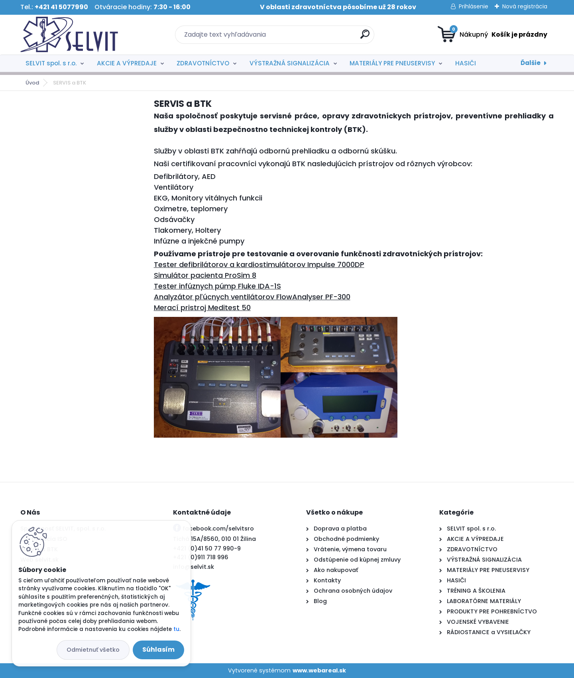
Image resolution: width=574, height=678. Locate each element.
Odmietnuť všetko (93, 650)
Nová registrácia (524, 6)
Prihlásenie (473, 6)
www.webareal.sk (319, 670)
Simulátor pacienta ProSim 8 (205, 275)
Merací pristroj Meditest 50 (202, 307)
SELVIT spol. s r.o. (51, 63)
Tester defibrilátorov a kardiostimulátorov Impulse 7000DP (259, 264)
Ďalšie (531, 63)
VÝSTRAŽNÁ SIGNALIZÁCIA (290, 63)
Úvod (32, 82)
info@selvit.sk (193, 567)
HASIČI (465, 63)
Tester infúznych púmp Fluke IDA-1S (217, 286)
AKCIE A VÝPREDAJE (127, 63)
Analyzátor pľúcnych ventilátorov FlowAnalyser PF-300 (252, 297)
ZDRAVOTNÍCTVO (203, 63)
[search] (365, 37)
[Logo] (69, 35)
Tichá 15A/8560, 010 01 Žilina (214, 539)
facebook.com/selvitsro (218, 529)
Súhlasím (158, 649)
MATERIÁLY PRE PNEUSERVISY (392, 63)
